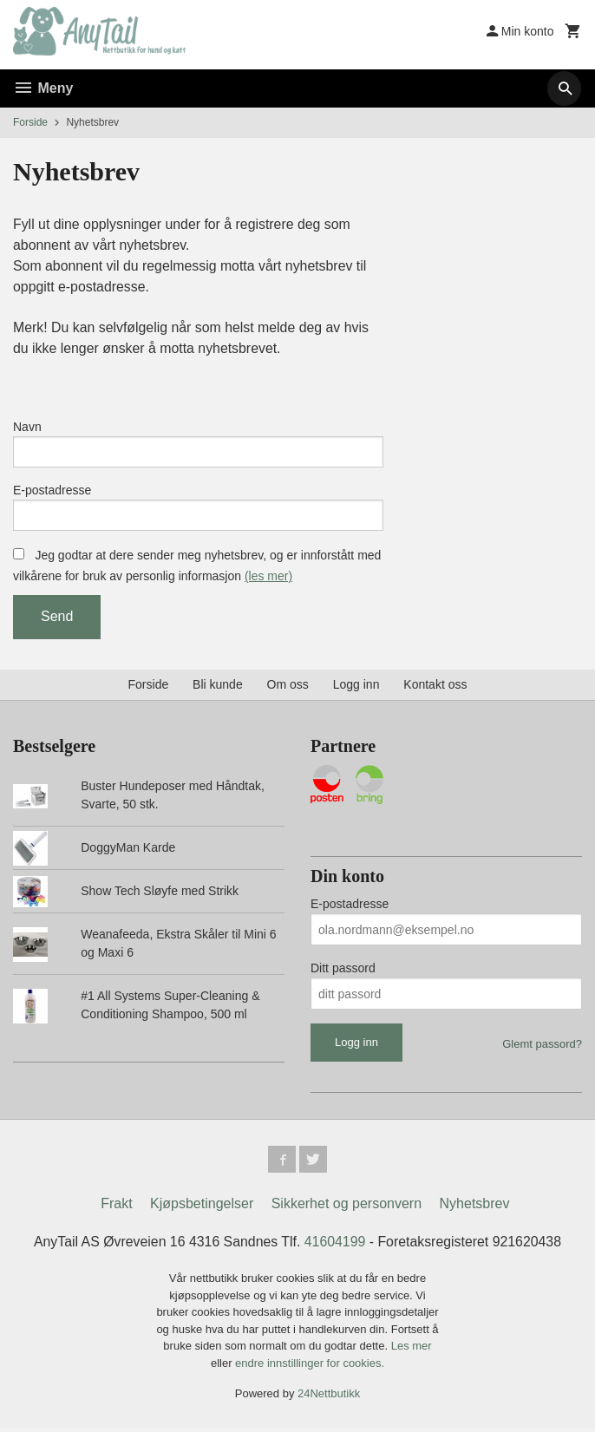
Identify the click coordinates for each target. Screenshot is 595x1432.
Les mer (411, 1349)
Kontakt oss (435, 687)
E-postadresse (52, 492)
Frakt (116, 1207)
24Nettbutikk (329, 1396)
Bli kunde (218, 687)
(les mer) (268, 578)
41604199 (335, 1245)
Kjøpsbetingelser (201, 1207)
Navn (27, 428)
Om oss (288, 687)
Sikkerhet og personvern (346, 1207)
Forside (30, 122)
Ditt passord (343, 971)
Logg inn (356, 687)
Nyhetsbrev (475, 1207)
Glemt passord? (542, 1047)
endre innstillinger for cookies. (309, 1366)
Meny (43, 88)
